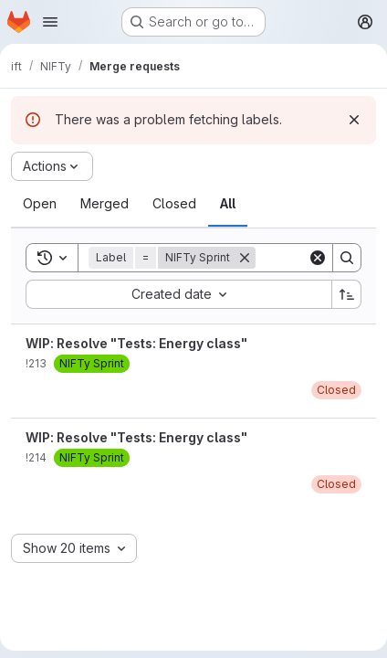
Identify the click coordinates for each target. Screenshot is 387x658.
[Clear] (318, 258)
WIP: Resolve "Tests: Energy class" (136, 343)
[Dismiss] (354, 120)
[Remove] (245, 258)
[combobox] (178, 294)
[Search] (346, 257)
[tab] (39, 204)
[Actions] (52, 166)
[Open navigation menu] (50, 22)
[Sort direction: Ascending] (346, 294)
